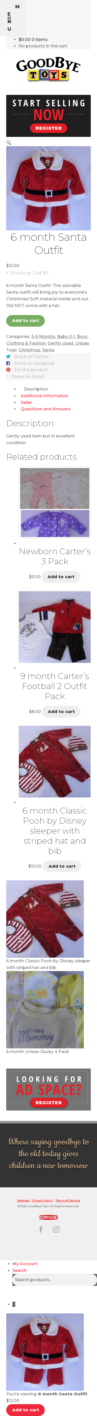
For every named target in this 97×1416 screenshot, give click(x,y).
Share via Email (28, 376)
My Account (25, 1263)
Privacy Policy (42, 1200)
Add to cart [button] (61, 576)
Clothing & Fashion (26, 343)
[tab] (55, 389)
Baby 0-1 (66, 336)
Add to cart (25, 320)
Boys (82, 336)
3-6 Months (43, 336)
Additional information (44, 395)
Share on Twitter (31, 356)
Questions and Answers (46, 409)
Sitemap (23, 1200)
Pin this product (31, 369)
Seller (26, 402)
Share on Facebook (34, 363)
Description (36, 389)
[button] (8, 142)
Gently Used (60, 343)
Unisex (82, 343)
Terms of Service (68, 1200)
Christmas (29, 349)
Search (19, 1270)
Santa (48, 349)
